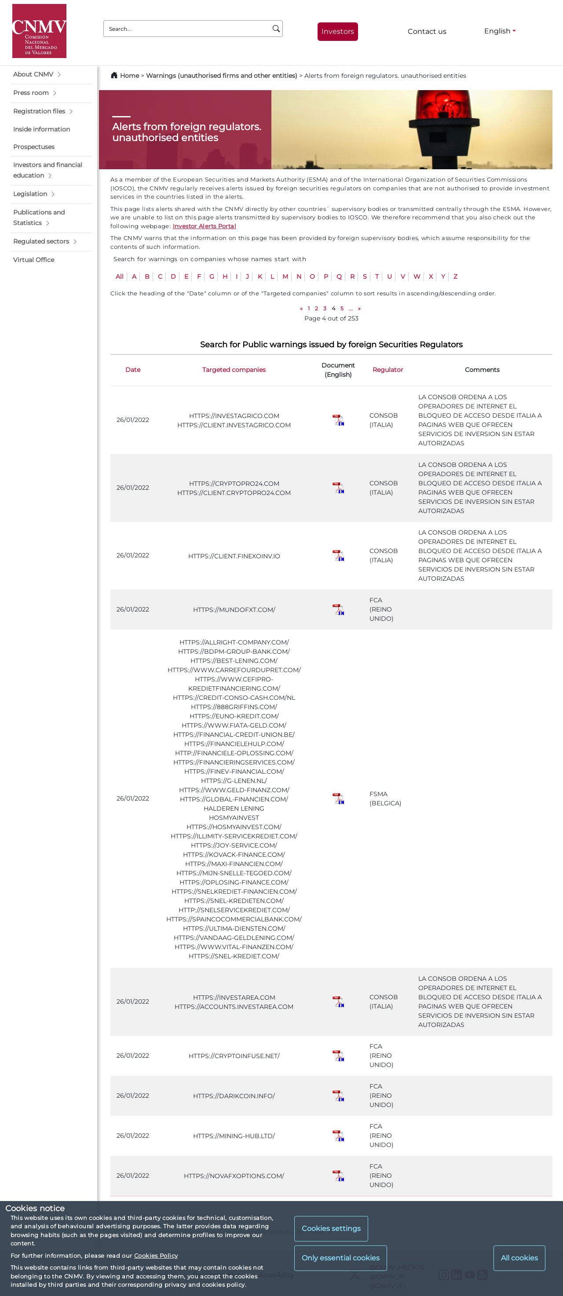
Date (132, 370)
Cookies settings (331, 1228)
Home (129, 76)
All (120, 276)
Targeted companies (234, 370)
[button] (51, 75)
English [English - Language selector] (497, 31)
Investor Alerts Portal (204, 225)
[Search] (276, 28)
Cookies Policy (156, 1255)
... (351, 308)
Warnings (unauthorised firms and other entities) (221, 76)
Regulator (388, 370)
